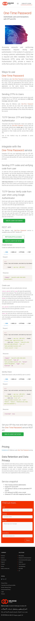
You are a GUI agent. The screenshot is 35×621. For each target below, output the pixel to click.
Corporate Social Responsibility (8, 585)
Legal (2, 591)
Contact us (5, 450)
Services (3, 555)
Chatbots (21, 562)
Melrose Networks (5, 568)
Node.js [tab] (13, 252)
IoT (19, 570)
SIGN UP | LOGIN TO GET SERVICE (14, 220)
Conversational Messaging (25, 560)
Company (4, 513)
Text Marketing (22, 566)
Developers (3, 560)
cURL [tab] (6, 252)
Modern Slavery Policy (6, 587)
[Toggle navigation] (18, 3)
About (2, 566)
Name (3, 507)
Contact (3, 564)
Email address (5, 533)
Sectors (3, 557)
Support (3, 562)
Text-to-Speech (22, 564)
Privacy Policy (4, 583)
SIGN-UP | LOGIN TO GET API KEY (13, 241)
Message (4, 520)
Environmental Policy (5, 589)
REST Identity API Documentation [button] (13, 237)
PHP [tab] (29, 252)
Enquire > (28, 540)
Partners (3, 593)
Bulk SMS (21, 568)
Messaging (21, 555)
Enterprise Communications (25, 557)
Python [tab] (21, 252)
